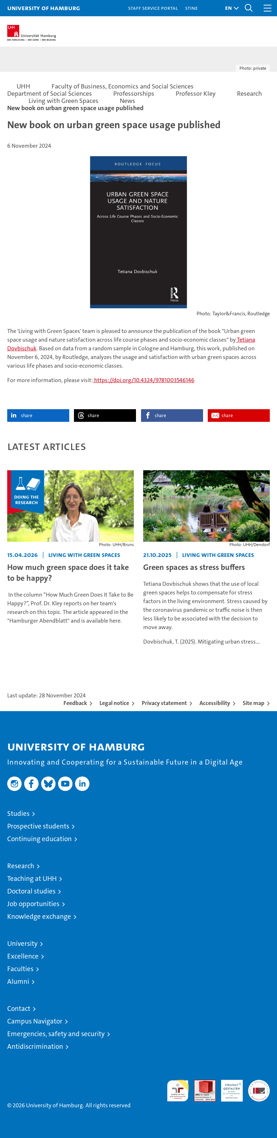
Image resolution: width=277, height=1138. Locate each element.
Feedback (75, 703)
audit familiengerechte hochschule (178, 1091)
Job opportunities (33, 903)
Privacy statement (164, 703)
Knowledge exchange (39, 916)
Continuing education (39, 838)
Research (20, 865)
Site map (253, 703)
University (22, 943)
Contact (18, 1008)
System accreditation (259, 1087)
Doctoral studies (31, 891)
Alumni (18, 981)
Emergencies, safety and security (56, 1033)
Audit (201, 1083)
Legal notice (114, 703)
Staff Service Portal (153, 8)
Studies (18, 813)
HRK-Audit (228, 1087)
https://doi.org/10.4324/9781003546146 (143, 380)
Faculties (20, 968)
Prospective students (38, 826)
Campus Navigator (34, 1021)
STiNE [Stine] (191, 8)
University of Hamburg (43, 7)
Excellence (23, 956)
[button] (230, 8)
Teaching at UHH (32, 878)
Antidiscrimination (35, 1046)
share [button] (26, 415)
